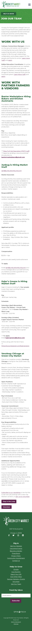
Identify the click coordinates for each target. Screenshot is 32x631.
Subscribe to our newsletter (11, 492)
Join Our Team (16, 584)
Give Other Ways (16, 577)
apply (10, 60)
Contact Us (16, 561)
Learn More (18, 74)
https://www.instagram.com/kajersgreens (15, 346)
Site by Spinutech (16, 622)
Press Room (16, 553)
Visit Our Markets (16, 546)
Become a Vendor (16, 551)
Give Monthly (16, 572)
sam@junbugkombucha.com (11, 171)
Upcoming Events (16, 548)
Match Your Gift (16, 574)
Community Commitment (16, 558)
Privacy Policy (16, 556)
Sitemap (16, 624)
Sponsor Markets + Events (16, 579)
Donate (16, 569)
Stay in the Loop (9, 501)
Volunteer (6, 507)
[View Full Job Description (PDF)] (14, 151)
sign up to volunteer (23, 496)
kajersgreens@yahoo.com (15, 338)
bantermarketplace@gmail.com (13, 157)
